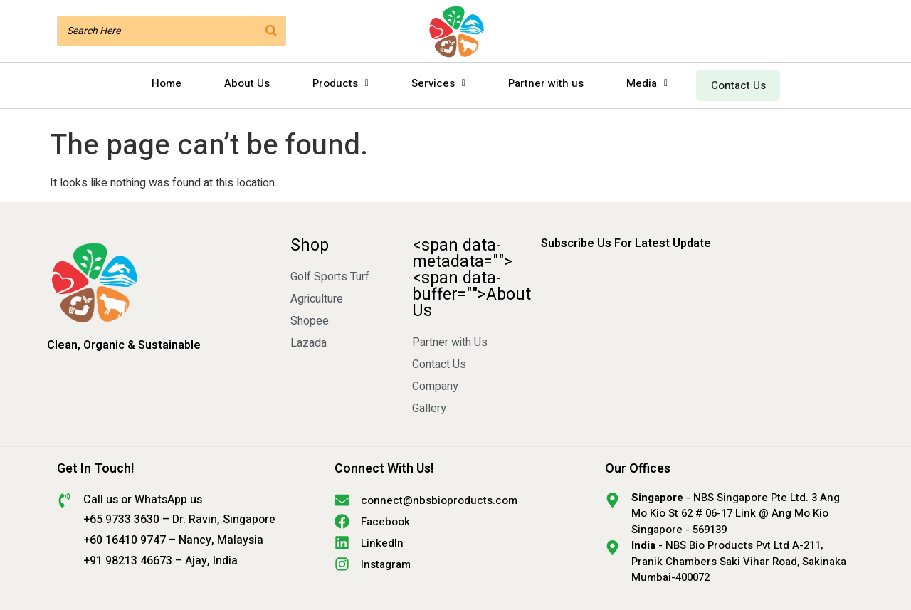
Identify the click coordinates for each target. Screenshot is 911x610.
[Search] (271, 31)
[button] (334, 84)
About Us (240, 83)
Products (334, 83)
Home (160, 83)
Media (640, 83)
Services (432, 83)
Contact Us (734, 83)
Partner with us (539, 83)
